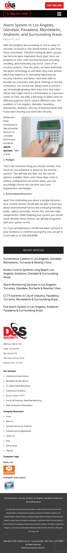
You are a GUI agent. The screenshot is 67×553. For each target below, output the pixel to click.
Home (8, 416)
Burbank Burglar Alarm (36, 517)
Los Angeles (38, 498)
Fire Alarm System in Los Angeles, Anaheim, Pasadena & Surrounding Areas (31, 308)
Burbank (29, 498)
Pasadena (51, 528)
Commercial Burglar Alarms (17, 376)
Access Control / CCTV (15, 396)
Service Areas (11, 446)
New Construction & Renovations (19, 405)
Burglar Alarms (11, 513)
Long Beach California (52, 498)
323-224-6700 (29, 235)
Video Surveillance (43, 509)
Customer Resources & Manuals (19, 426)
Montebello (26, 528)
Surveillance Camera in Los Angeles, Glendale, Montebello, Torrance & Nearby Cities (32, 260)
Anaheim (14, 498)
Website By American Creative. (33, 548)
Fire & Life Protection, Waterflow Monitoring (24, 400)
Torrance (22, 498)
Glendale (44, 528)
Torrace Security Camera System (35, 524)
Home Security (55, 509)
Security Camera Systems (27, 509)
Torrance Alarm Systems (26, 513)
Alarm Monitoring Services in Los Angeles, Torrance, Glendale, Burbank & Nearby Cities (32, 286)
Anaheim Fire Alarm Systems (47, 513)
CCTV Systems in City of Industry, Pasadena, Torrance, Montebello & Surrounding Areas (31, 297)
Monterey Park (35, 528)
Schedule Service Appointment (18, 431)
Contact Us (10, 436)
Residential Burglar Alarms (17, 381)
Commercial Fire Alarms (16, 391)
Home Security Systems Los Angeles (24, 520)
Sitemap (9, 450)
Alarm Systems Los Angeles (13, 524)
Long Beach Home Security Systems (50, 520)
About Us (9, 421)
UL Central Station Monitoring (18, 386)
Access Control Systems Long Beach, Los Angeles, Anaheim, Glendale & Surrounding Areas (30, 273)
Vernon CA (35, 531)
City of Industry (16, 528)
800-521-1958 (17, 344)
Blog (8, 441)
